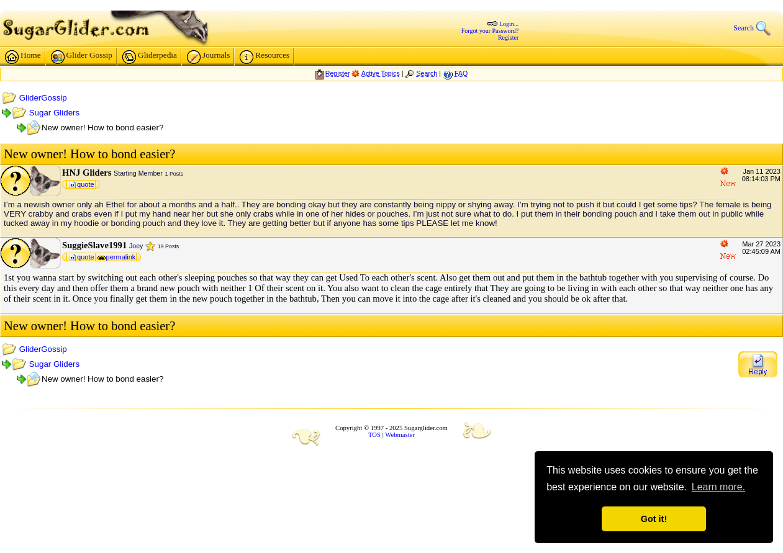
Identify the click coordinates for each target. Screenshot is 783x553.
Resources (264, 57)
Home (23, 57)
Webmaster (400, 434)
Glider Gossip (81, 57)
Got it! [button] (654, 519)
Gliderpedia (149, 57)
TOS (374, 434)
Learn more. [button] (718, 487)
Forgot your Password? (490, 30)
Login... (508, 23)
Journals (208, 57)
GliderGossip (43, 97)
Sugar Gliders (54, 112)
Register (508, 37)
